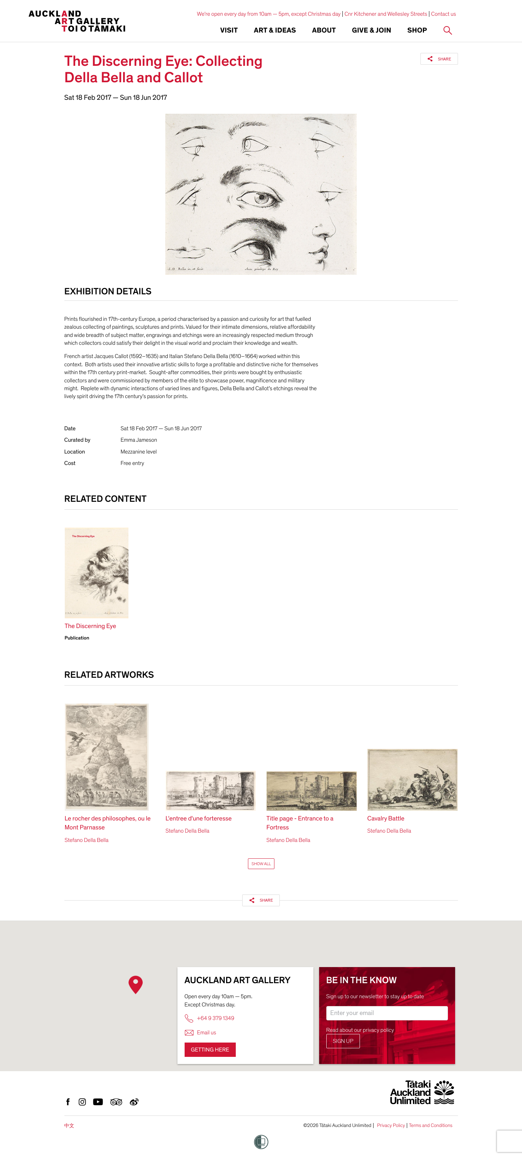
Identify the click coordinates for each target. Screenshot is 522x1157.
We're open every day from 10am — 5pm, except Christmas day (269, 14)
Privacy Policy (391, 1125)
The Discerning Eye (90, 626)
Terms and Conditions (431, 1125)
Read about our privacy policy (360, 1030)
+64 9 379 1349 (209, 1018)
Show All (261, 864)
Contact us (443, 14)
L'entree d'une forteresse (199, 819)
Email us (200, 1032)
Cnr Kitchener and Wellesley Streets (386, 14)
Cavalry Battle (386, 819)
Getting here (210, 1050)
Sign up (343, 1041)
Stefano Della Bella (87, 840)
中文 (69, 1125)
